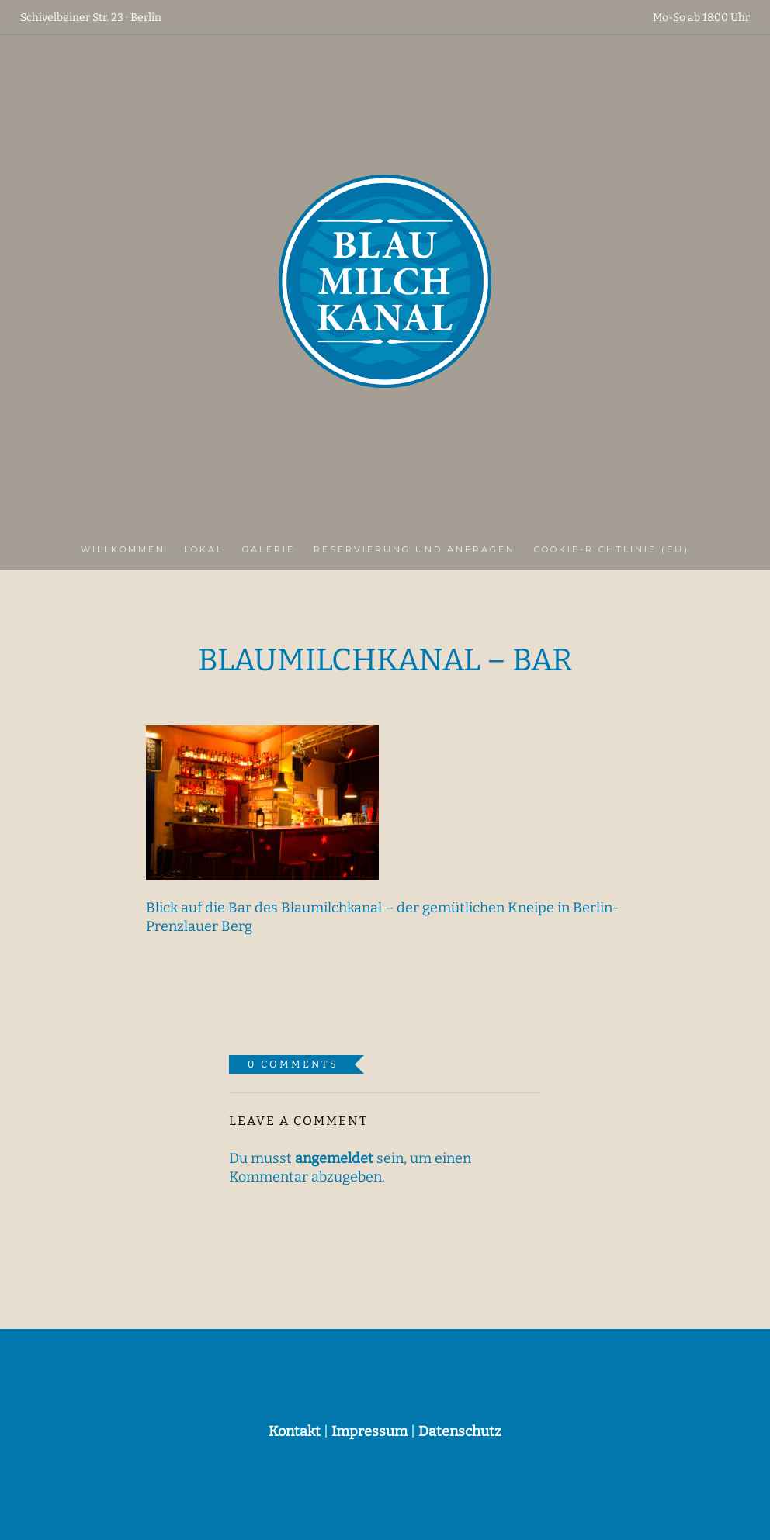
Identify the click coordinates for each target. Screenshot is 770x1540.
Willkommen (123, 549)
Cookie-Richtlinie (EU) (611, 549)
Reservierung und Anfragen (414, 549)
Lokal (204, 549)
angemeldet (334, 1158)
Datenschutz (459, 1431)
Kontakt (295, 1431)
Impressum (369, 1431)
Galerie (268, 549)
